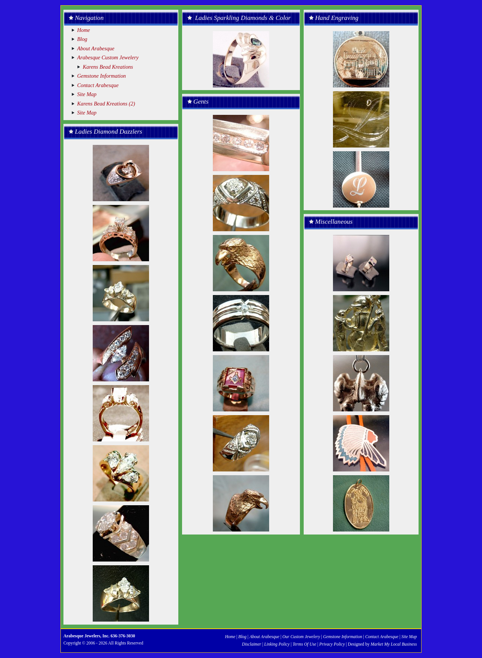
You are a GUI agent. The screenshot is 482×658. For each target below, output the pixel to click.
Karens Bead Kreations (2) (106, 104)
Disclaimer (252, 644)
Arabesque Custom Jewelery (108, 57)
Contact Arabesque (97, 85)
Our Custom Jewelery (301, 636)
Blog (82, 39)
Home (83, 30)
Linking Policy (276, 644)
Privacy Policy (332, 644)
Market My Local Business (393, 644)
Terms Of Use (304, 644)
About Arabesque (95, 48)
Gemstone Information (101, 76)
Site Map (86, 94)
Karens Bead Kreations (108, 67)
